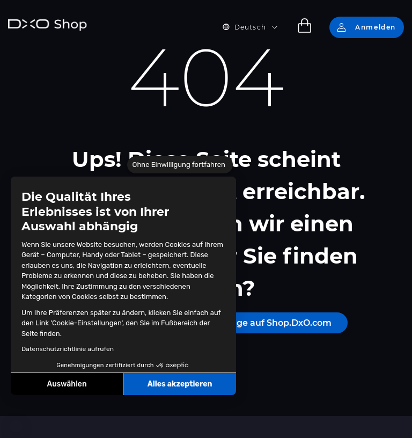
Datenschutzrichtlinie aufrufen (67, 349)
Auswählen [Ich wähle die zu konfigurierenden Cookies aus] (67, 384)
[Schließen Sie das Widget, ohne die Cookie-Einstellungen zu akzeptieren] (180, 164)
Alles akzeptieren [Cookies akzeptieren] (180, 384)
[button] (16, 426)
